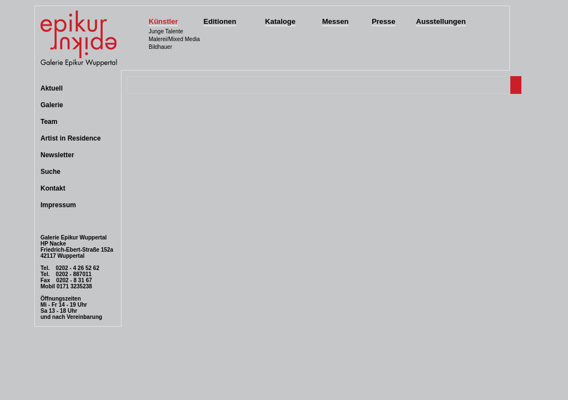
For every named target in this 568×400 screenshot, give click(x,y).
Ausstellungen (441, 21)
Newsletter (57, 155)
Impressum (58, 205)
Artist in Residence (70, 138)
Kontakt (52, 188)
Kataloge (280, 21)
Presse (383, 21)
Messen (335, 21)
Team (48, 122)
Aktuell (51, 88)
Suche (50, 172)
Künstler (163, 21)
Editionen (220, 21)
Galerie (51, 105)
